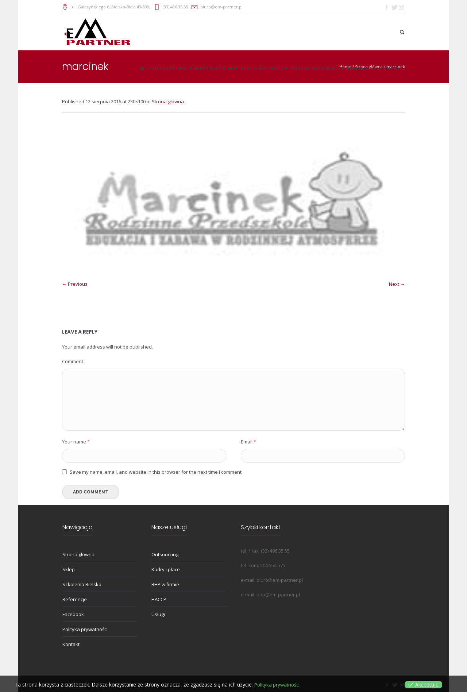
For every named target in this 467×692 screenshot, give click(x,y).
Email (248, 441)
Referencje (74, 599)
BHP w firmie (165, 584)
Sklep (68, 569)
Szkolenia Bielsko (81, 584)
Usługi (158, 614)
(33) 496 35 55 (175, 6)
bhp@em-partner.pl (278, 594)
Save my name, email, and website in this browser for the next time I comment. (156, 472)
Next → (397, 284)
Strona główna (168, 101)
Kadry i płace (165, 569)
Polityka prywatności (85, 629)
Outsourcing (164, 554)
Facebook (73, 614)
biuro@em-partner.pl (221, 6)
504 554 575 (272, 565)
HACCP (158, 599)
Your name (76, 441)
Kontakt (71, 644)
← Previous (75, 284)
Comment (72, 361)
